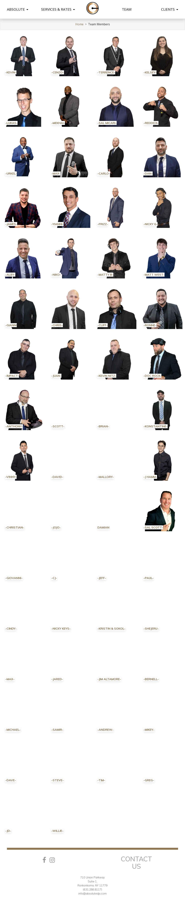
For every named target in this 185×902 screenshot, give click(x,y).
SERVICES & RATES (58, 9)
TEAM (126, 9)
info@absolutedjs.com (92, 893)
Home (79, 24)
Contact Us (136, 862)
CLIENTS (169, 9)
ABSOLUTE (17, 9)
